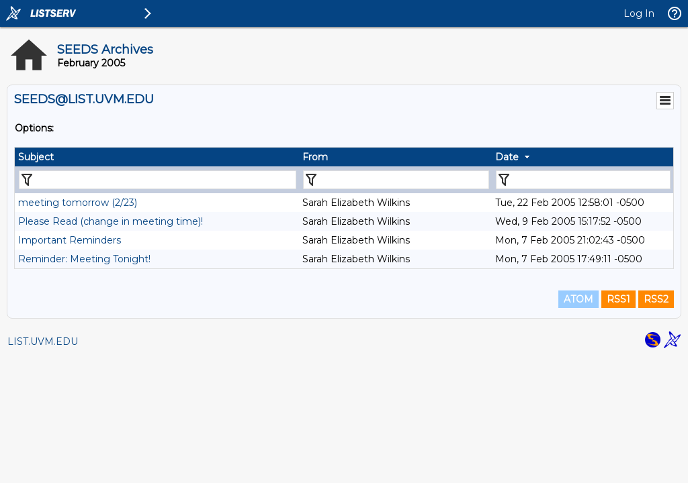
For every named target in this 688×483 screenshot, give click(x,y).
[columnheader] (157, 157)
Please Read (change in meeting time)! (110, 221)
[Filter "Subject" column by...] (157, 179)
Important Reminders (69, 240)
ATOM (578, 299)
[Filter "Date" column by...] (583, 179)
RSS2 (656, 299)
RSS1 (618, 299)
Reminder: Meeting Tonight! (84, 259)
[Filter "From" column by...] (396, 179)
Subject (36, 157)
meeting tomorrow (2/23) (77, 203)
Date (507, 157)
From (315, 157)
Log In (639, 13)
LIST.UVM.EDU (42, 341)
